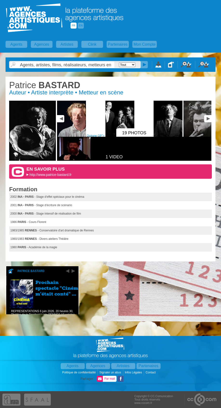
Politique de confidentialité (79, 372)
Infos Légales (134, 372)
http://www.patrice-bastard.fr (51, 175)
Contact (151, 372)
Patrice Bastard (31, 271)
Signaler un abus (110, 372)
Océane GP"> (111, 135)
